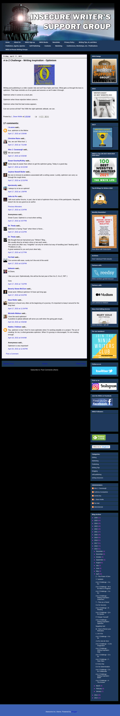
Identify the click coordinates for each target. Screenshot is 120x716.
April (97, 574)
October (99, 557)
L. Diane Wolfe (99, 499)
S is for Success (101, 605)
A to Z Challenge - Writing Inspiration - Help (103, 650)
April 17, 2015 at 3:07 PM (17, 221)
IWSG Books (43, 42)
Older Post (80, 364)
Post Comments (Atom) (49, 370)
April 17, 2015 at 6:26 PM (17, 263)
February (99, 688)
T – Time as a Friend (102, 602)
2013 (96, 698)
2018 (96, 540)
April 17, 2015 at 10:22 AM (17, 167)
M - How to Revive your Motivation (103, 630)
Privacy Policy (69, 42)
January (99, 691)
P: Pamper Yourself (102, 617)
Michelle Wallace (14, 313)
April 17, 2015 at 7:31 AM (17, 145)
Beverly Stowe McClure (17, 289)
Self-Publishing (34, 46)
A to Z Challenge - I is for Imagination (104, 644)
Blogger (74, 712)
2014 (96, 695)
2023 (96, 526)
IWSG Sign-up (30, 42)
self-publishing (96, 474)
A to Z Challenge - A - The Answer (102, 681)
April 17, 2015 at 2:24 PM (17, 210)
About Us (17, 42)
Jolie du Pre (13, 196)
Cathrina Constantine (101, 492)
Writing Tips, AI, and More (88, 42)
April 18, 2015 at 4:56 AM (17, 322)
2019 (96, 537)
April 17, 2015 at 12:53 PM (18, 180)
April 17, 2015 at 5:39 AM (17, 133)
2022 (96, 529)
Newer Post (8, 364)
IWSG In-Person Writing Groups (17, 49)
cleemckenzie (98, 507)
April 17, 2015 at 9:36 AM (17, 156)
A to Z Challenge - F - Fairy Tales (103, 660)
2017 (96, 543)
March (98, 686)
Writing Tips (96, 467)
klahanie (11, 268)
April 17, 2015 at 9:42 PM (17, 295)
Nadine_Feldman (14, 327)
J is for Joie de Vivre (102, 641)
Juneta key (97, 496)
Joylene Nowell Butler (16, 172)
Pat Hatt (11, 257)
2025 (96, 520)
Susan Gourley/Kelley (16, 161)
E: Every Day (100, 664)
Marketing (58, 46)
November (99, 554)
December (99, 551)
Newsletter (56, 42)
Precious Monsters (15, 206)
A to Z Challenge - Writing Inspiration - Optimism (103, 621)
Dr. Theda (12, 226)
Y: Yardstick (99, 579)
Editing (94, 457)
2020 (96, 535)
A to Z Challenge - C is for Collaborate (103, 670)
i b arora (11, 127)
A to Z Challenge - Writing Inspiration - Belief (103, 676)
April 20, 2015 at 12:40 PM (18, 349)
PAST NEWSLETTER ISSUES (102, 259)
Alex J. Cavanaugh (15, 149)
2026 (96, 517)
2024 (96, 523)
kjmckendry (12, 185)
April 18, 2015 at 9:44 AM (17, 338)
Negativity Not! (100, 626)
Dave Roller (12, 300)
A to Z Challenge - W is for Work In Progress (103, 587)
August (98, 562)
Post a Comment (12, 354)
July (97, 565)
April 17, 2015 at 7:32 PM (17, 284)
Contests (48, 46)
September (100, 560)
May (97, 571)
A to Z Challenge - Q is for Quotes (103, 613)
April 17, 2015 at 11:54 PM (18, 308)
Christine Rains (14, 138)
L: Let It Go (99, 633)
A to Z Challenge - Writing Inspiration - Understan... (103, 597)
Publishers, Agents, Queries (15, 46)
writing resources (97, 478)
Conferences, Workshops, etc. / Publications (82, 46)
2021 (96, 532)
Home (8, 42)
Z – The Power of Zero (103, 576)
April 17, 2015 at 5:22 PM (17, 232)
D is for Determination (103, 667)
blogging (95, 471)
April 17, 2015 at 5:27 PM (17, 252)
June (98, 568)
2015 (96, 549)
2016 (96, 546)
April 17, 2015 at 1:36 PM (17, 192)
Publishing (95, 464)
